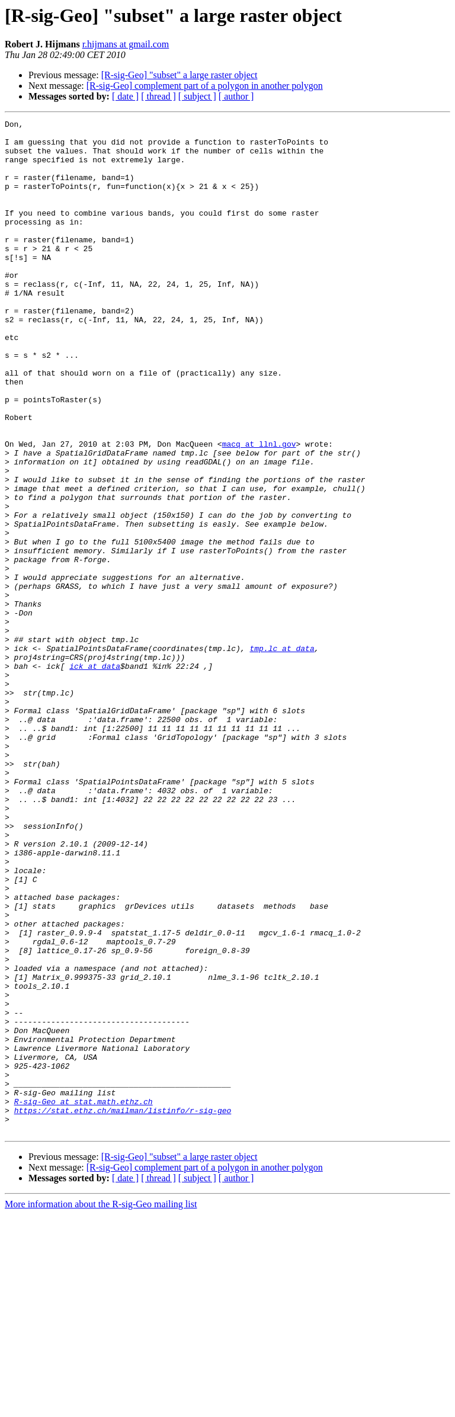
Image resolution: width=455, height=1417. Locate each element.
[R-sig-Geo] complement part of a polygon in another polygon (204, 86)
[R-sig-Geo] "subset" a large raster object (179, 75)
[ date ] (125, 96)
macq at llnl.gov (259, 509)
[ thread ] (158, 96)
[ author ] (236, 96)
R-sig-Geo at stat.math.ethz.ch (83, 1298)
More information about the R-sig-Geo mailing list (101, 1407)
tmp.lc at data (281, 754)
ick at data (94, 776)
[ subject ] (197, 96)
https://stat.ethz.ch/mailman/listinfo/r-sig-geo (123, 1309)
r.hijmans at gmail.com (125, 44)
